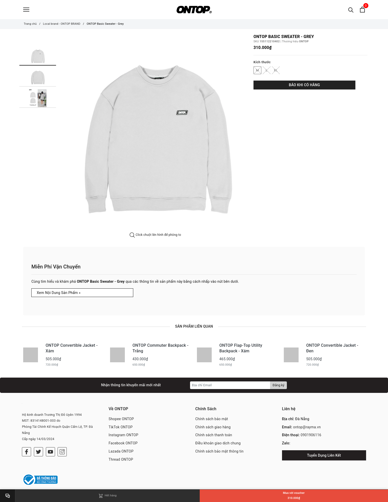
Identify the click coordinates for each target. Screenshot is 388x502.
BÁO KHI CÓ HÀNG (304, 85)
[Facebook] (26, 451)
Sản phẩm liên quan (194, 326)
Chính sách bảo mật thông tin (219, 451)
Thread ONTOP (121, 459)
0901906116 (311, 435)
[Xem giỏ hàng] (362, 9)
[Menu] (26, 9)
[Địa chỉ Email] (230, 385)
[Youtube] (50, 451)
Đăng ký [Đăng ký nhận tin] (278, 385)
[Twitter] (38, 451)
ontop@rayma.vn (307, 427)
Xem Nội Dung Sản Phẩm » (59, 293)
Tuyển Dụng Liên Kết (324, 455)
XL (276, 70)
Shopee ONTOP (121, 419)
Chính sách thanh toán (213, 435)
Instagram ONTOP (123, 435)
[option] (155, 133)
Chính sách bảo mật (211, 419)
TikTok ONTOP (120, 427)
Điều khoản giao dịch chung (218, 443)
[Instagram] (62, 451)
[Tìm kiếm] (351, 9)
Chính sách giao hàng (213, 427)
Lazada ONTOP (121, 451)
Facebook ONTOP (123, 443)
